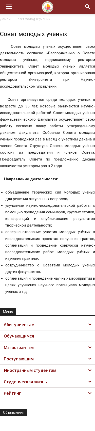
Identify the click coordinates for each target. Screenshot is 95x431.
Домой (5, 19)
